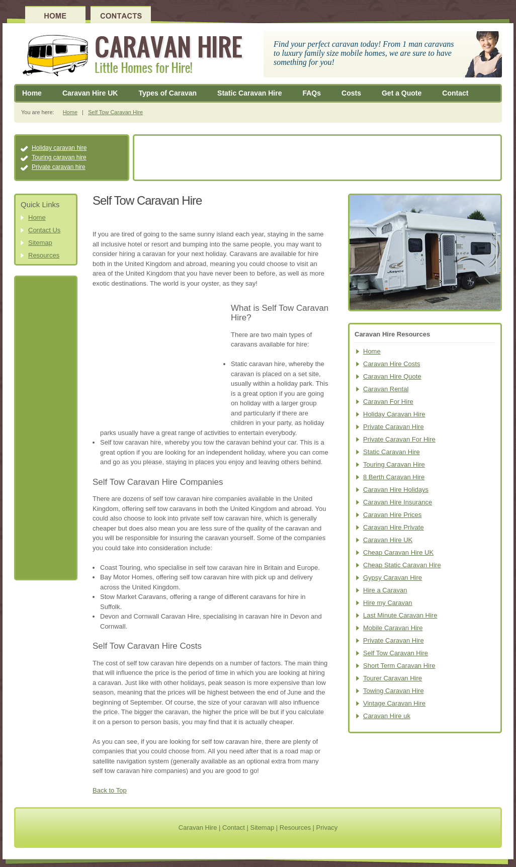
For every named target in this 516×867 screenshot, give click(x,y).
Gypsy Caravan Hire (392, 577)
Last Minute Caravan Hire (400, 615)
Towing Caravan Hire (393, 691)
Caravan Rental (385, 389)
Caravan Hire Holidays (395, 489)
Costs (351, 93)
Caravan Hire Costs (391, 364)
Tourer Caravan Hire (392, 678)
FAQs (311, 93)
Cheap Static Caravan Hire (402, 565)
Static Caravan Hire (249, 93)
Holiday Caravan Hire (394, 414)
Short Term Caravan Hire (399, 665)
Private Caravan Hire (393, 426)
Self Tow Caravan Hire (115, 112)
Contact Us (44, 230)
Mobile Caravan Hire (393, 628)
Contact (455, 93)
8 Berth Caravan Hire (393, 477)
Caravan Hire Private (393, 527)
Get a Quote (401, 93)
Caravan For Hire (388, 401)
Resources (43, 255)
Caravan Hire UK (90, 93)
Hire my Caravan (387, 602)
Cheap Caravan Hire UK (398, 552)
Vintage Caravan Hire (394, 703)
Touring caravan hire (59, 157)
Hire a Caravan (385, 590)
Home (32, 93)
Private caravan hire (58, 166)
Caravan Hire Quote (392, 376)
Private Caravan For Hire (399, 439)
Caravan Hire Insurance (397, 502)
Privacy (327, 827)
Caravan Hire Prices (392, 514)
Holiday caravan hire (59, 147)
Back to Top (110, 790)
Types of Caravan (167, 93)
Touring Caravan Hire (394, 464)
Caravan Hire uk (386, 716)
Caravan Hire (198, 827)
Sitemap (40, 242)
